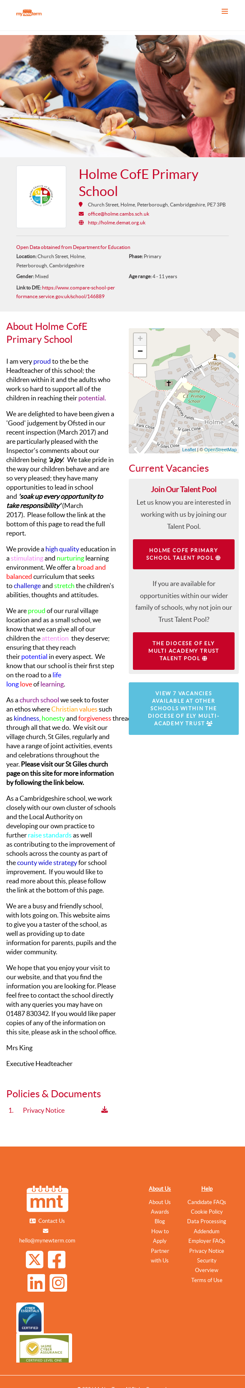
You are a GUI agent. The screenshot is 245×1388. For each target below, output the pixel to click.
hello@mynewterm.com (47, 1240)
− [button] (140, 352)
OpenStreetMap (220, 449)
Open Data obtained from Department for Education (73, 247)
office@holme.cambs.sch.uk (118, 213)
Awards (160, 1212)
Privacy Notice (206, 1251)
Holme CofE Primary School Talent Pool (183, 554)
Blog (160, 1221)
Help (206, 1189)
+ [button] (140, 339)
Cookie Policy (207, 1212)
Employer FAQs (206, 1241)
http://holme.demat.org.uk (116, 222)
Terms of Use (206, 1280)
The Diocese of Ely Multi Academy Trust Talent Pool (183, 651)
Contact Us (51, 1221)
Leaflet (189, 449)
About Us (160, 1189)
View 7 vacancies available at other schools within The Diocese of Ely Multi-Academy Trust (184, 708)
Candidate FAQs (207, 1202)
